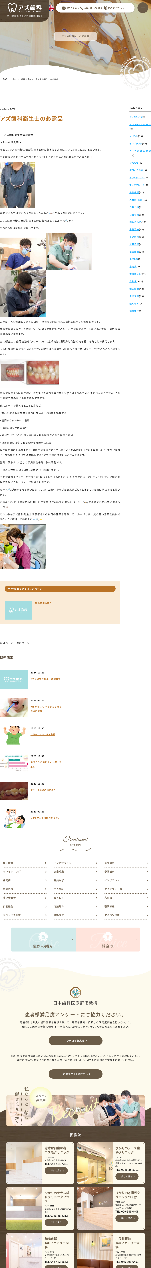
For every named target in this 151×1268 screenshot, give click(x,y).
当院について (80, 1208)
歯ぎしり (59, 815)
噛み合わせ (10, 815)
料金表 (76, 1237)
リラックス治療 (12, 833)
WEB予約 (69, 8)
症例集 (76, 1233)
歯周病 (7, 797)
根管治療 (8, 806)
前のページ (6, 643)
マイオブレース (114, 806)
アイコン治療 (113, 833)
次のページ (23, 643)
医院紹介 (77, 1223)
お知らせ (127, 1203)
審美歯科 (110, 779)
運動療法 (59, 833)
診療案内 (77, 1228)
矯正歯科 (8, 779)
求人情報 (127, 1213)
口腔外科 (59, 824)
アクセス (77, 1242)
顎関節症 (110, 824)
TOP (5, 79)
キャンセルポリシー (83, 1249)
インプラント (113, 797)
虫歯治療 (59, 788)
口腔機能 (8, 824)
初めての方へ (112, 8)
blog (14, 79)
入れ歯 (109, 815)
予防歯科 (110, 788)
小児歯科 (59, 806)
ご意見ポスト (130, 1218)
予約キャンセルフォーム (133, 1225)
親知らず (59, 797)
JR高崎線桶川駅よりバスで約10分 (37, 1256)
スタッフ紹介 (80, 1218)
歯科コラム (26, 79)
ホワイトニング (12, 788)
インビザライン (63, 779)
